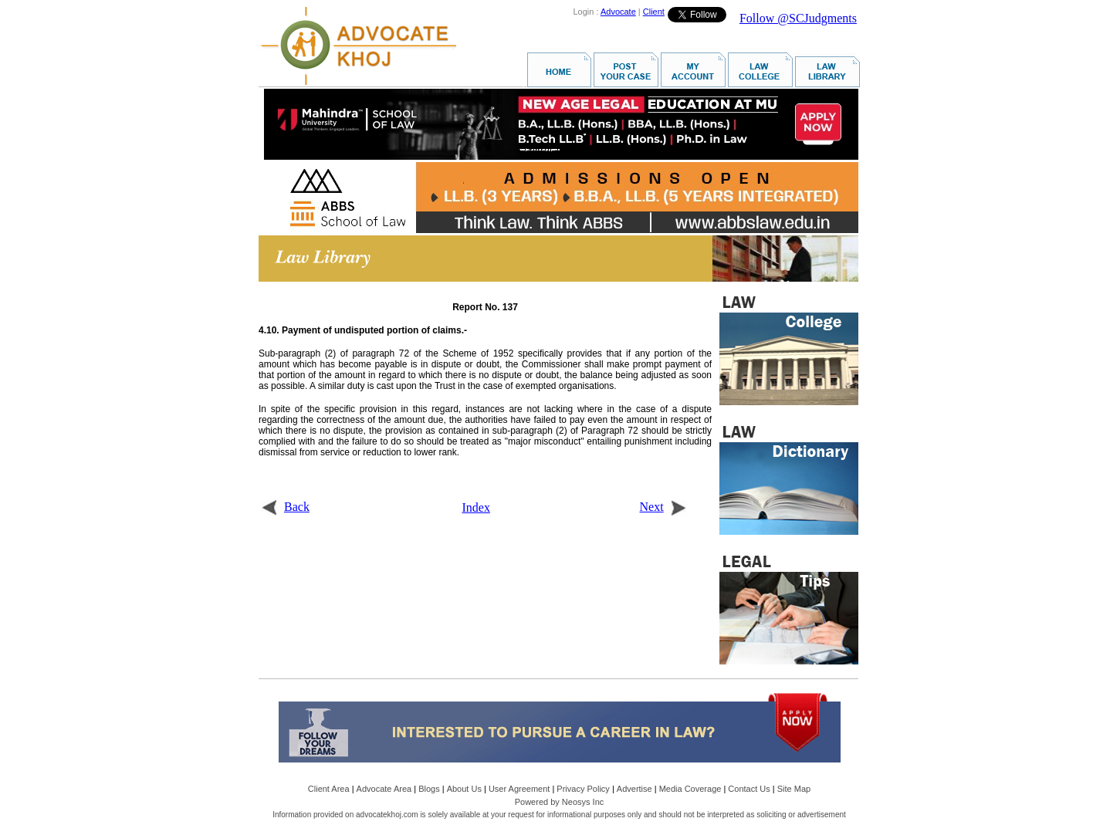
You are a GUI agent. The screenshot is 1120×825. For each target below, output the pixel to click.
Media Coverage (690, 788)
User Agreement (519, 788)
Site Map (793, 788)
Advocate (618, 11)
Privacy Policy (583, 788)
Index (476, 507)
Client (654, 11)
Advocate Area (384, 788)
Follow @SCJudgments (798, 18)
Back (285, 506)
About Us (464, 788)
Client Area (329, 788)
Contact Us (749, 788)
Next (663, 506)
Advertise (634, 788)
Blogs (429, 788)
